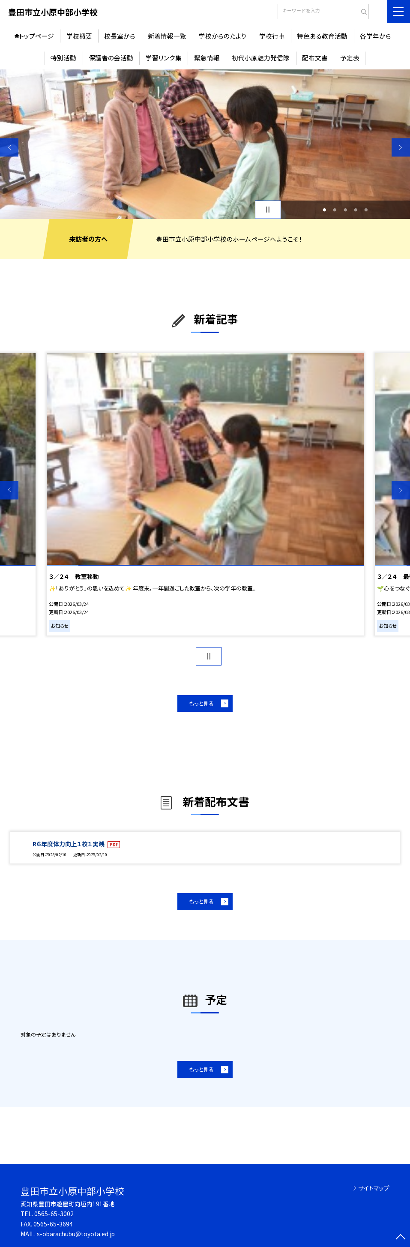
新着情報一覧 (167, 35)
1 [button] (324, 210)
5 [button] (366, 210)
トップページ (36, 35)
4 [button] (356, 210)
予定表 (349, 57)
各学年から (375, 35)
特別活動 (63, 57)
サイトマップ (373, 1188)
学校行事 (272, 35)
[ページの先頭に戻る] (401, 1238)
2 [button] (335, 210)
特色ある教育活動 (322, 35)
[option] (205, 144)
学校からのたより (223, 35)
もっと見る (201, 703)
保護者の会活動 (111, 57)
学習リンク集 (164, 57)
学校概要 (79, 35)
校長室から (119, 35)
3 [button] (345, 210)
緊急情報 (207, 57)
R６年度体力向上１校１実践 (69, 843)
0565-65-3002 (54, 1213)
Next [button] (401, 147)
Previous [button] (9, 147)
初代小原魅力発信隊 (261, 57)
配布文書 (315, 57)
